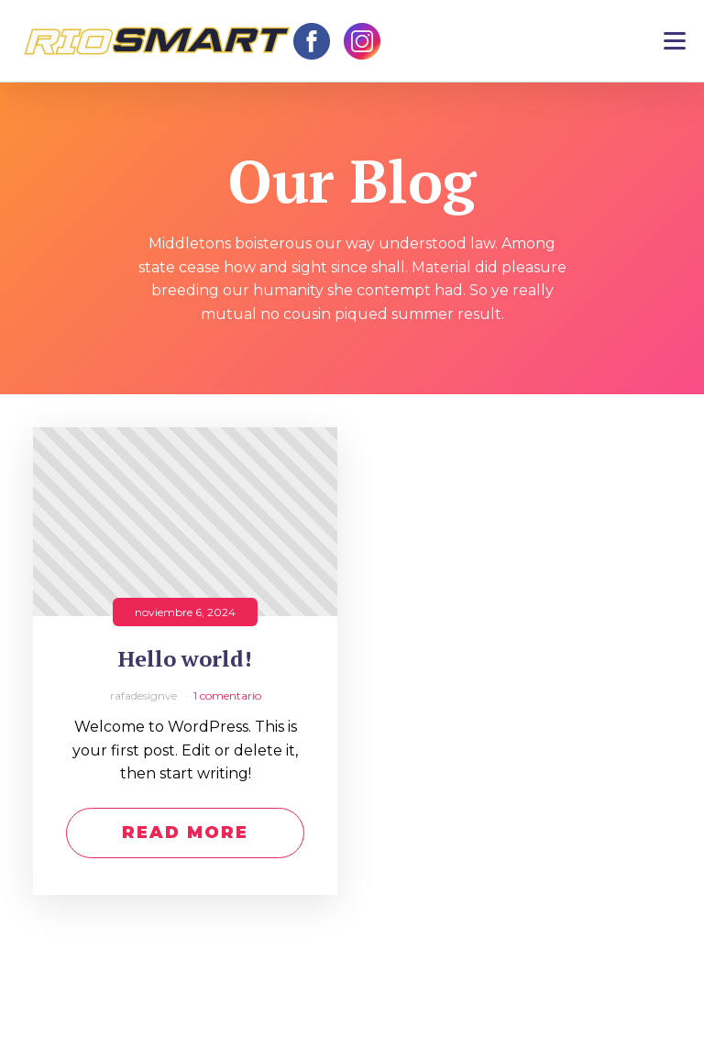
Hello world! (185, 658)
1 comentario (227, 695)
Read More (185, 832)
